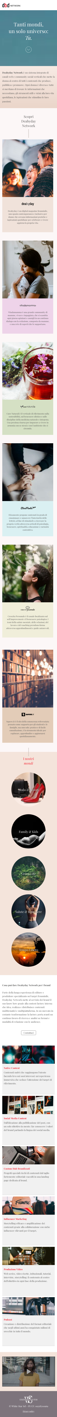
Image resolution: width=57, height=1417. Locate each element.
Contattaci (29, 1032)
